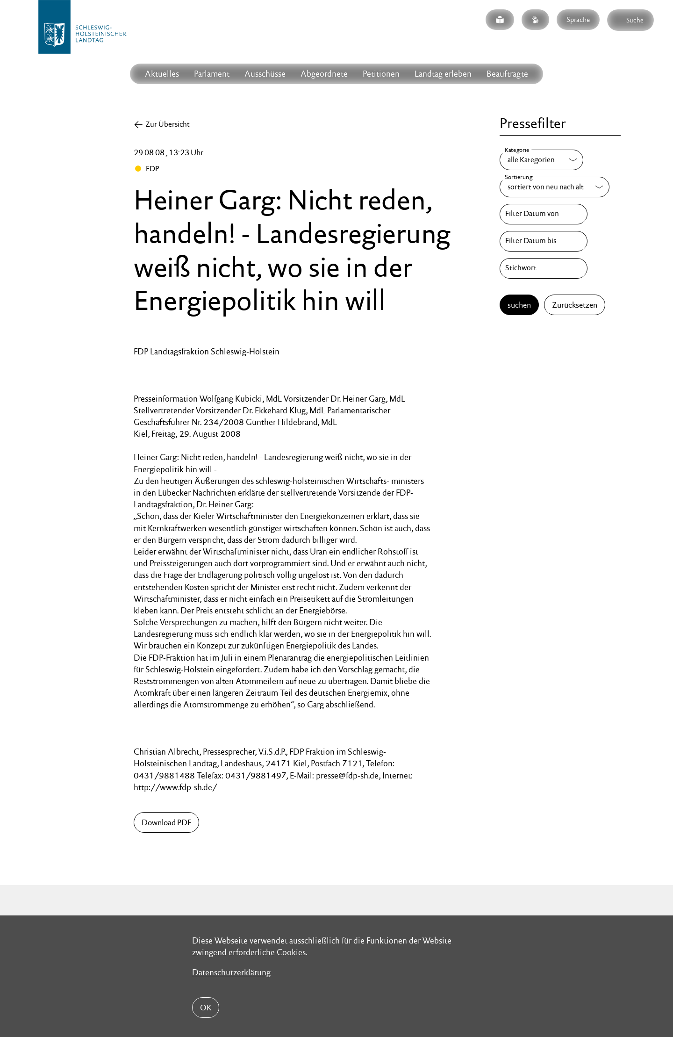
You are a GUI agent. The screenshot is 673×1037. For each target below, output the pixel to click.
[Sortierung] (554, 187)
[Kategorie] (541, 160)
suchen (519, 305)
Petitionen (381, 74)
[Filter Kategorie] (541, 160)
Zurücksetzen (574, 305)
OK (205, 1007)
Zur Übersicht (167, 124)
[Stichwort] (543, 268)
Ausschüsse (265, 74)
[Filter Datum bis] (543, 241)
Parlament (211, 74)
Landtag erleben (443, 74)
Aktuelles (162, 74)
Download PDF (166, 822)
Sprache (578, 19)
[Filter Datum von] (543, 214)
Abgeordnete (324, 74)
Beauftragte (507, 74)
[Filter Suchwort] (543, 268)
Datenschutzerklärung (231, 972)
